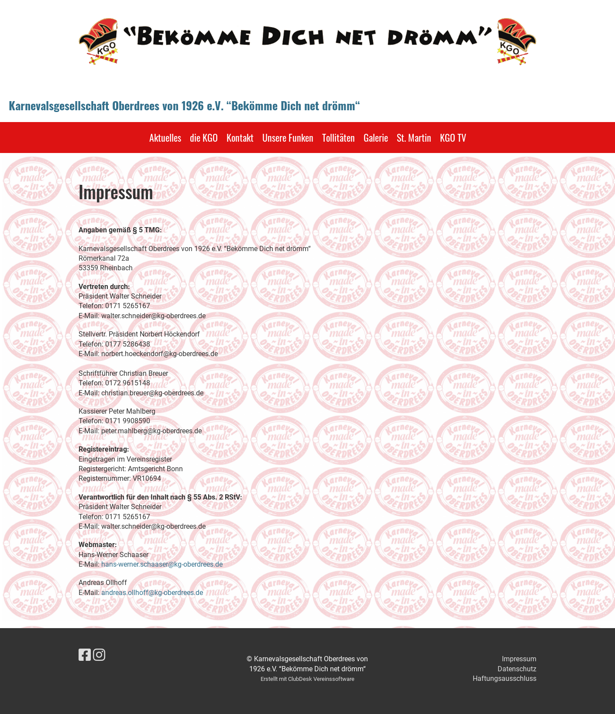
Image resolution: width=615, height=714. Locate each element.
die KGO (204, 137)
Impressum (519, 659)
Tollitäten (338, 137)
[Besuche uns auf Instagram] (99, 655)
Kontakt (240, 137)
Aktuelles (165, 137)
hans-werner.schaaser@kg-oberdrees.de (162, 564)
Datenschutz (517, 669)
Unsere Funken (287, 137)
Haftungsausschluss (504, 678)
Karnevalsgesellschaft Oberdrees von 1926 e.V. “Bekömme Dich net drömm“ (184, 105)
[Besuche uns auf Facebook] (85, 655)
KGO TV (453, 137)
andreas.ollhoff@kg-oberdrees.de (152, 592)
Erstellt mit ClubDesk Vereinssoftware (307, 679)
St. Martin (414, 137)
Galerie (376, 137)
